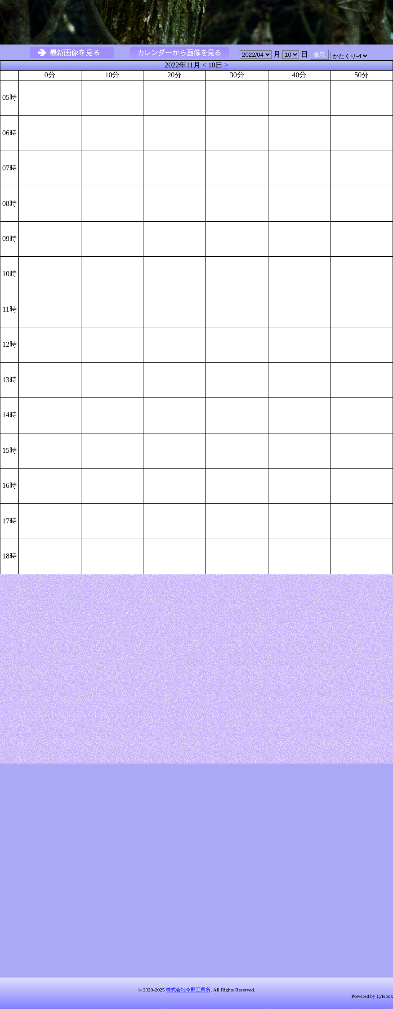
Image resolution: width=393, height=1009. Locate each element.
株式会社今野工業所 (188, 989)
